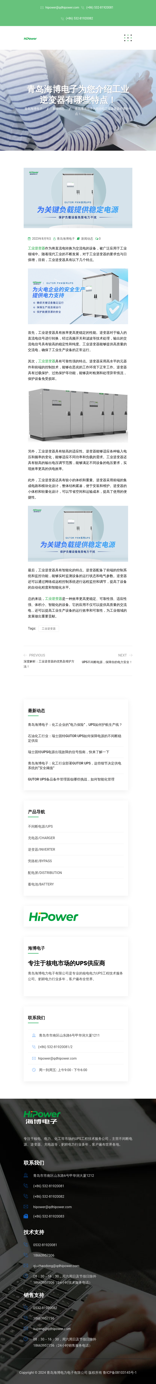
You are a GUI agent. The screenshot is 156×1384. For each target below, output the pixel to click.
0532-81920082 (45, 1308)
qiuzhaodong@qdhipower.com (56, 1266)
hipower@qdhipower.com (62, 7)
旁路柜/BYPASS (40, 861)
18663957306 (43, 1255)
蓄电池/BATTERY (41, 884)
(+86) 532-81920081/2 (55, 1047)
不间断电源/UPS (40, 826)
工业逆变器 (46, 361)
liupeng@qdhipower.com (52, 1329)
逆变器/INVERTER (41, 849)
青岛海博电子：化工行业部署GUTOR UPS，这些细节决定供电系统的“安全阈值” (74, 765)
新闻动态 (87, 238)
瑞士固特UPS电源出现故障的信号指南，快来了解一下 (68, 752)
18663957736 (43, 1318)
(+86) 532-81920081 (99, 7)
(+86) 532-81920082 (79, 18)
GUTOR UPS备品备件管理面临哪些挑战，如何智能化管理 (71, 779)
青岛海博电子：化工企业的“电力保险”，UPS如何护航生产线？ (75, 725)
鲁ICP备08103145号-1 (120, 1373)
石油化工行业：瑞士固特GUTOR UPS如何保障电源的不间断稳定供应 (74, 738)
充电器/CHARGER (41, 838)
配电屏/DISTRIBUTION (45, 873)
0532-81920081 (45, 1245)
